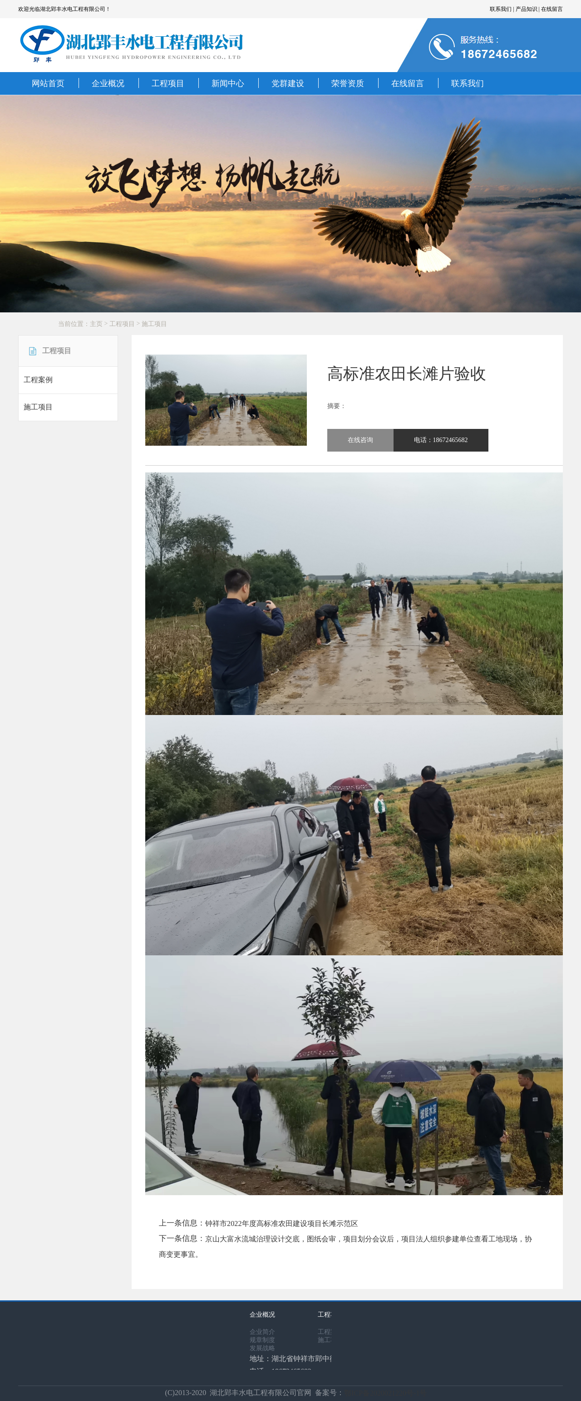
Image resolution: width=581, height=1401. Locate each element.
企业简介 (262, 1330)
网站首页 (48, 83)
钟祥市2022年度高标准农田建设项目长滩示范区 (278, 1223)
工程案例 (38, 380)
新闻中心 (228, 83)
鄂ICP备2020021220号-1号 (385, 1392)
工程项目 (168, 83)
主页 (96, 324)
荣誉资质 (347, 83)
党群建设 (287, 83)
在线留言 (407, 83)
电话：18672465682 (441, 440)
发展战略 (262, 1346)
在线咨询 (360, 440)
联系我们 (467, 83)
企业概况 (108, 83)
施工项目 (154, 324)
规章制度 (262, 1338)
